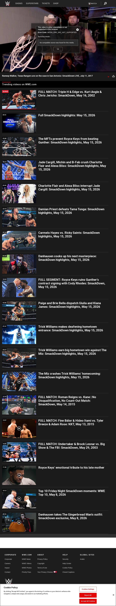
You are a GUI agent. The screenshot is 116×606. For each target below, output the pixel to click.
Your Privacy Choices (45, 572)
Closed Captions (69, 572)
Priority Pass (26, 572)
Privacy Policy (42, 559)
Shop (55, 3)
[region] (58, 595)
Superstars (32, 3)
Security (65, 559)
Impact (7, 568)
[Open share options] (113, 76)
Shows (18, 3)
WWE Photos (27, 568)
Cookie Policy (67, 568)
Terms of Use (42, 568)
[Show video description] (108, 76)
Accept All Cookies (88, 601)
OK (58, 49)
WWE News (26, 559)
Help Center (67, 563)
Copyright (40, 563)
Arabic (82, 559)
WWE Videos (26, 563)
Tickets (46, 3)
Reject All (87, 595)
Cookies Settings (88, 589)
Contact (7, 572)
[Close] (113, 594)
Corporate (8, 559)
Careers (7, 563)
